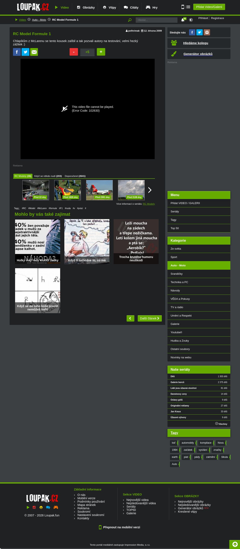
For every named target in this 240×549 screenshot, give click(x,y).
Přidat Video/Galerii (209, 7)
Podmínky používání (91, 501)
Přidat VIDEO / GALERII (185, 203)
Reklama (83, 508)
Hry (151, 7)
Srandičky (177, 273)
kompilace (206, 443)
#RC (24, 208)
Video (61, 7)
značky (218, 450)
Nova (222, 443)
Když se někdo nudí (45, 176)
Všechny (221, 423)
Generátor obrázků (190, 508)
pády (198, 457)
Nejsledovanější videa (141, 503)
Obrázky (85, 7)
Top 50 (175, 228)
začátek (189, 450)
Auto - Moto (39, 19)
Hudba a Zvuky (180, 340)
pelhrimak (134, 30)
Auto (175, 464)
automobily (189, 443)
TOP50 (131, 510)
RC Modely (20, 176)
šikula (225, 457)
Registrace (217, 18)
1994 (175, 450)
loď (174, 443)
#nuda (68, 208)
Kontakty (83, 518)
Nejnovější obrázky (191, 501)
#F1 (61, 208)
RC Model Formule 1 (65, 19)
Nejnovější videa (137, 500)
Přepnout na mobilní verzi (120, 527)
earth (175, 457)
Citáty (131, 7)
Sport (174, 257)
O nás (81, 495)
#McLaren (42, 208)
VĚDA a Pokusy (180, 298)
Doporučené (71, 176)
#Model (31, 208)
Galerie (175, 324)
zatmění (211, 457)
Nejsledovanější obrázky (194, 505)
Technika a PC (179, 282)
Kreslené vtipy (187, 511)
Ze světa (176, 248)
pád (187, 457)
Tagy (173, 219)
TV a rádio (177, 307)
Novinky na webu (181, 357)
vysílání (204, 450)
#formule (53, 208)
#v (74, 208)
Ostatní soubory (180, 349)
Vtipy (109, 7)
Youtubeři (176, 332)
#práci (80, 208)
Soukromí (83, 511)
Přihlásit (203, 18)
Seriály (175, 211)
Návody (175, 290)
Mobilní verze (86, 498)
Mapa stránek (86, 505)
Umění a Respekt (181, 315)
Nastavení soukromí (90, 515)
